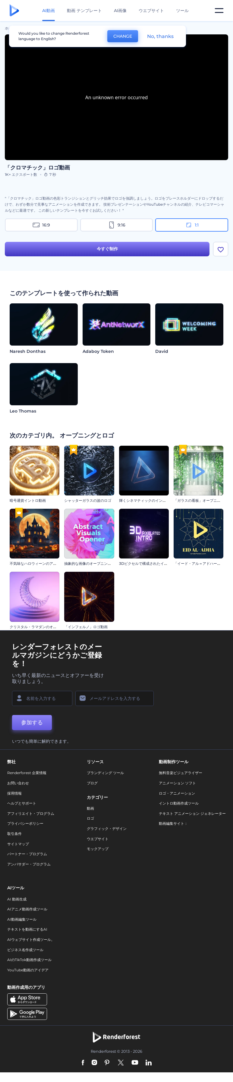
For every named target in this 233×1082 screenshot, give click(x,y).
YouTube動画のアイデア (28, 970)
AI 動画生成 (17, 899)
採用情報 (14, 793)
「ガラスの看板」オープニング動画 (202, 500)
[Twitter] (120, 1063)
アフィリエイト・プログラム (30, 813)
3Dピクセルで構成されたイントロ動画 (150, 563)
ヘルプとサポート (21, 803)
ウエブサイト (151, 10)
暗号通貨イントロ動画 (28, 500)
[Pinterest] (107, 1063)
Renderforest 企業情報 (26, 772)
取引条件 (14, 833)
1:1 (192, 225)
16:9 (41, 225)
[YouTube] (134, 1063)
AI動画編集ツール (21, 919)
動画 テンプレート (84, 10)
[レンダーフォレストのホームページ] (14, 10)
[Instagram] (94, 1063)
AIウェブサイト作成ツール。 (31, 939)
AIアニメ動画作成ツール (27, 909)
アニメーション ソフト (177, 783)
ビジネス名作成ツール (25, 950)
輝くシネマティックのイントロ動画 (148, 500)
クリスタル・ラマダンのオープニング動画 (44, 627)
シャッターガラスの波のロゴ (87, 500)
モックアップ (98, 848)
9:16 (116, 225)
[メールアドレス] (114, 698)
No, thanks (160, 36)
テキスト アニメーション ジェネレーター (192, 813)
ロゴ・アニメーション (177, 793)
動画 (90, 808)
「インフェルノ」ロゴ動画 (86, 627)
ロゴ (90, 818)
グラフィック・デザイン (107, 828)
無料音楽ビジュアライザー (180, 772)
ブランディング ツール (105, 772)
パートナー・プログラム (27, 854)
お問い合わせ (18, 783)
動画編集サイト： (173, 823)
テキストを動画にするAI (27, 929)
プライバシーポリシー (25, 823)
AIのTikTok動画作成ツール (29, 959)
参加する (32, 722)
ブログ (92, 783)
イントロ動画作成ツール (179, 803)
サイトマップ (18, 844)
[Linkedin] (149, 1063)
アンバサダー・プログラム (29, 864)
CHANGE (122, 36)
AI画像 (120, 10)
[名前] (42, 698)
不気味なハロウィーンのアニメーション (42, 563)
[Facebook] (83, 1063)
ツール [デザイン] (182, 10)
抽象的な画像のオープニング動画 (91, 563)
